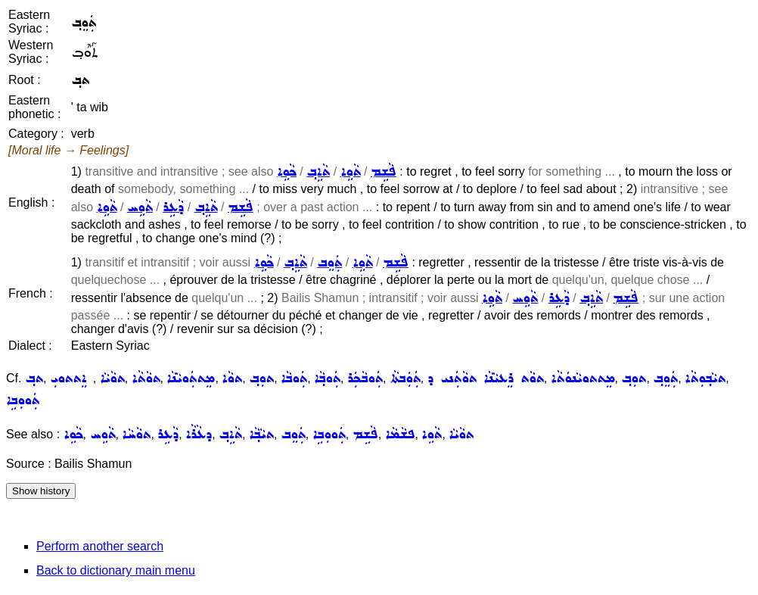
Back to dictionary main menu (115, 570)
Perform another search (99, 546)
